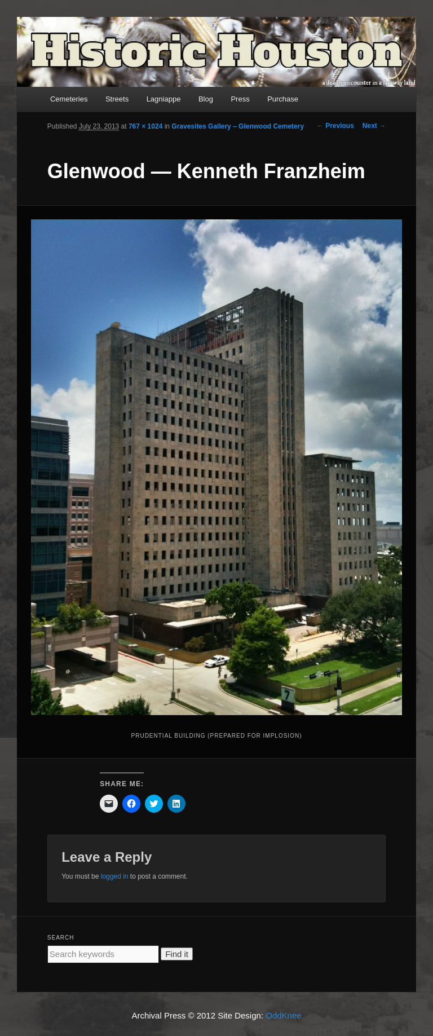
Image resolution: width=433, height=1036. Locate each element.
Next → (374, 126)
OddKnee (283, 1015)
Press (240, 99)
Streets (117, 99)
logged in (115, 876)
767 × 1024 (145, 126)
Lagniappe (164, 99)
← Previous (335, 126)
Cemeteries (68, 99)
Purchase (282, 99)
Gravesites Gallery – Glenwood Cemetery (237, 126)
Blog (205, 99)
